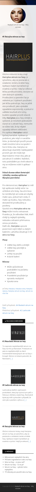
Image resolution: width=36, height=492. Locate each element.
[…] (11, 358)
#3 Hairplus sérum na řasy (13, 426)
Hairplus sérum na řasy (16, 291)
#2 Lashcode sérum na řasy (13, 385)
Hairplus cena (20, 289)
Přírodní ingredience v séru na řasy (18, 459)
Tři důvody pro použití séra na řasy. (18, 472)
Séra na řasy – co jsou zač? (15, 462)
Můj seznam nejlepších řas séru (17, 457)
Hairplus (12, 289)
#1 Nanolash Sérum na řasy (14, 341)
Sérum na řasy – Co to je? (14, 464)
